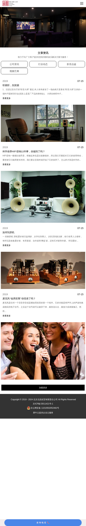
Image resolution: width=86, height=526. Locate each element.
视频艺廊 (14, 71)
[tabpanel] (43, 27)
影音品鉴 (71, 64)
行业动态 (43, 64)
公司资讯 (14, 64)
